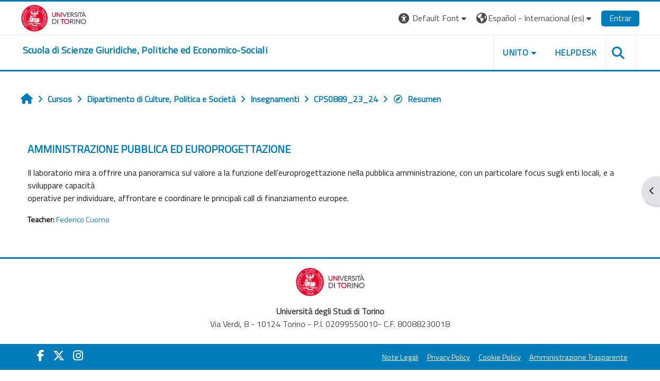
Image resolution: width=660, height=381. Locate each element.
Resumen (417, 99)
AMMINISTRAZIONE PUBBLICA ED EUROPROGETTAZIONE (159, 149)
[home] (145, 50)
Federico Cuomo (83, 219)
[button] (434, 18)
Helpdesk (576, 52)
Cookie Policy (499, 357)
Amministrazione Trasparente (578, 357)
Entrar (620, 18)
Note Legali (400, 357)
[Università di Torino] (54, 17)
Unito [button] (515, 52)
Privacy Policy (448, 357)
